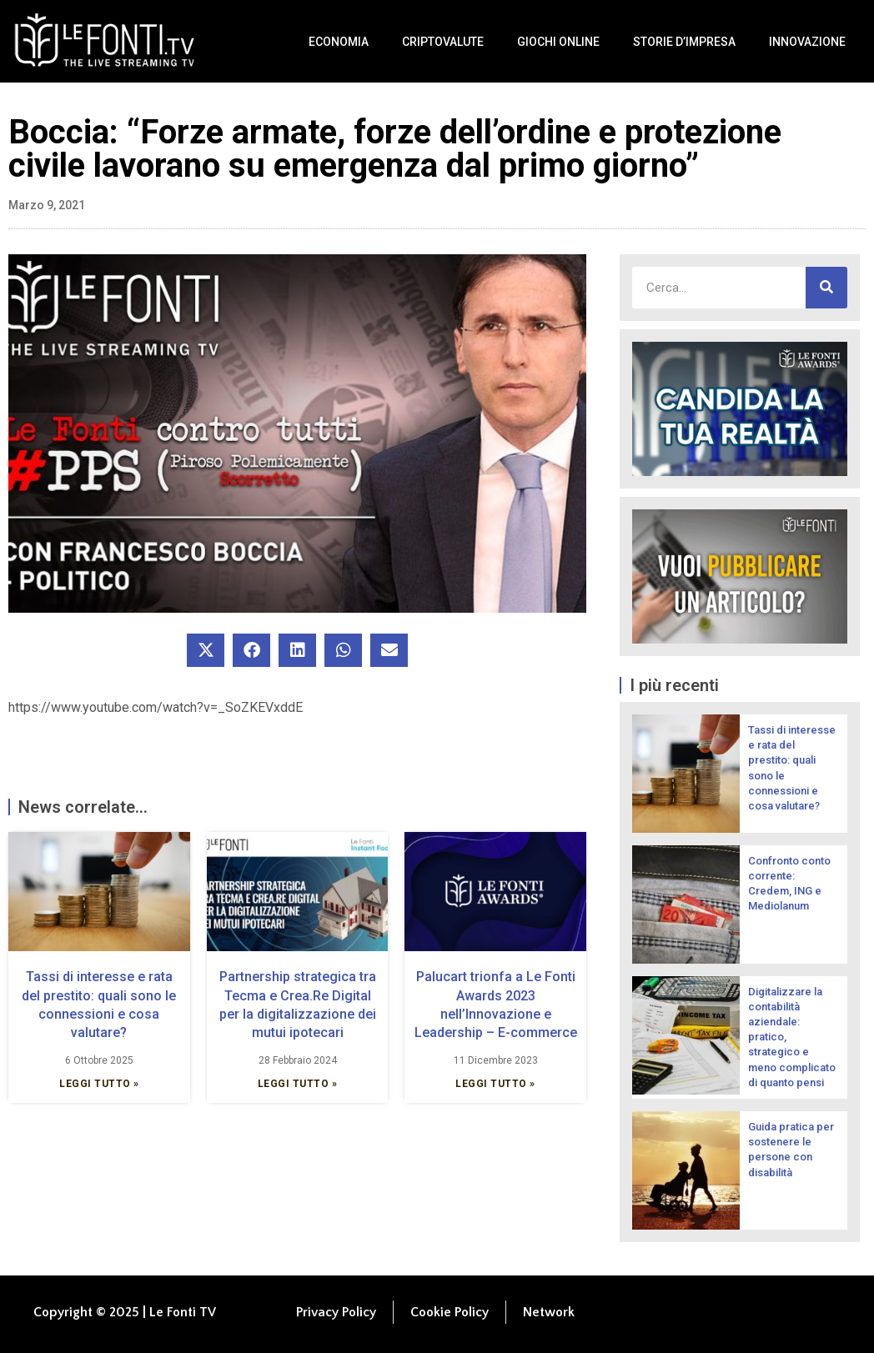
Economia (339, 41)
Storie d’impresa (684, 41)
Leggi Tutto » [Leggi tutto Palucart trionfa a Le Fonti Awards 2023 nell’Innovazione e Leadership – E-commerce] (495, 1084)
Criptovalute (443, 41)
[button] (205, 650)
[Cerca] (826, 287)
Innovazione (807, 41)
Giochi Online (558, 41)
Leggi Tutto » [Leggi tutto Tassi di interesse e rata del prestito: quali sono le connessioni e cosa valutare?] (99, 1084)
